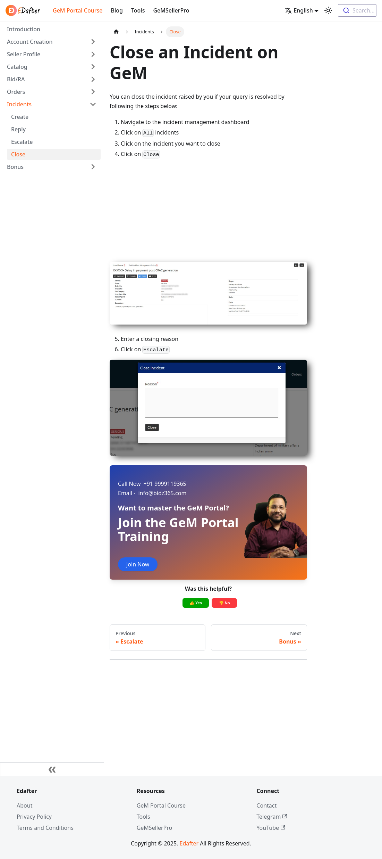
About (24, 805)
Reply (18, 129)
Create (19, 117)
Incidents (19, 104)
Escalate (22, 142)
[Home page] (116, 31)
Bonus (15, 167)
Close (18, 154)
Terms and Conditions (45, 828)
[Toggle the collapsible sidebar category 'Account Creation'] (93, 41)
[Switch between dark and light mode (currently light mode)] (328, 10)
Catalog (17, 67)
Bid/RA (16, 79)
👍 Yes (195, 603)
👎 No (224, 603)
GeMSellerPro (171, 10)
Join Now (137, 564)
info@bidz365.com (152, 493)
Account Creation (30, 42)
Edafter (189, 843)
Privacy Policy (34, 816)
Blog (116, 10)
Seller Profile (23, 54)
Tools (138, 10)
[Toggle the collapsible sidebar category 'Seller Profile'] (93, 54)
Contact (266, 805)
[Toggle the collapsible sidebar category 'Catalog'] (93, 66)
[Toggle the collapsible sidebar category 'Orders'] (93, 91)
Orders (16, 92)
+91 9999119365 (152, 484)
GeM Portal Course (77, 10)
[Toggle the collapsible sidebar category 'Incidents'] (93, 104)
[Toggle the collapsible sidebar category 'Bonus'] (93, 166)
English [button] (299, 10)
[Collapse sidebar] (52, 769)
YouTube (270, 828)
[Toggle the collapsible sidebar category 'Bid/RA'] (93, 79)
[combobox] (357, 10)
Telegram (271, 816)
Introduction (23, 29)
